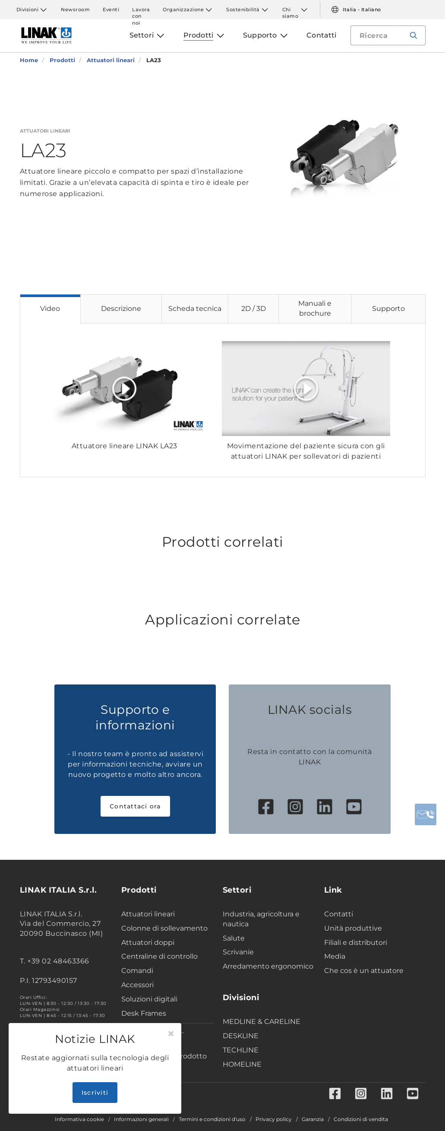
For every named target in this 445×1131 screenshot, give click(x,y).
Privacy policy (274, 1119)
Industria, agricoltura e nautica (261, 919)
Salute (234, 938)
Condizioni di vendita (361, 1119)
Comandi (137, 970)
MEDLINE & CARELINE (261, 1021)
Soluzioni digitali (149, 999)
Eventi (111, 9)
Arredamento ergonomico (268, 966)
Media (334, 956)
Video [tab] (50, 308)
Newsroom (75, 9)
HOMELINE (242, 1064)
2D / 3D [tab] (253, 308)
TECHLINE (241, 1050)
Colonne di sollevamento (164, 928)
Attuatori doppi (147, 942)
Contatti (338, 914)
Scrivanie (238, 952)
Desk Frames (143, 1013)
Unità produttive (353, 928)
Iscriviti (95, 1092)
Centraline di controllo (159, 956)
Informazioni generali (141, 1119)
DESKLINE (241, 1036)
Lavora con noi (141, 9)
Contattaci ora (135, 806)
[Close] (171, 1033)
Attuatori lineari (148, 914)
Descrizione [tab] (121, 308)
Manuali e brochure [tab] (314, 308)
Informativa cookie (79, 1119)
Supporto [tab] (388, 308)
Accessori (137, 985)
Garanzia (313, 1119)
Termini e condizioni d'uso (212, 1119)
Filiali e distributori (355, 942)
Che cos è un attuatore (364, 970)
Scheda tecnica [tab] (194, 308)
